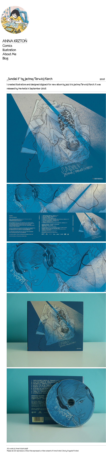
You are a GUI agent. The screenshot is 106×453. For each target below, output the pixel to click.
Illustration (9, 50)
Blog (5, 58)
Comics (7, 46)
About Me (9, 54)
